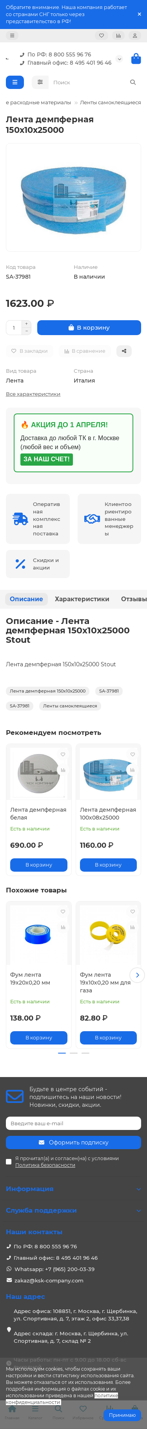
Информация (73, 1189)
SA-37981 (109, 691)
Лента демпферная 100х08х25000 (108, 813)
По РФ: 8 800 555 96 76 (53, 54)
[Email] (73, 1123)
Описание (26, 599)
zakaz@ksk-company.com (49, 1280)
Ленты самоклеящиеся (110, 102)
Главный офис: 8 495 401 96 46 (63, 63)
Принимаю (122, 1415)
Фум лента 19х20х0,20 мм (30, 978)
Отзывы (134, 599)
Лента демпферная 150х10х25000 (47, 691)
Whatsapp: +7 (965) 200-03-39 (54, 1269)
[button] (137, 975)
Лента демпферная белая (38, 813)
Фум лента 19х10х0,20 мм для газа (105, 982)
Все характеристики (33, 394)
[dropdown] (12, 35)
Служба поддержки (73, 1210)
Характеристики (82, 599)
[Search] (95, 82)
